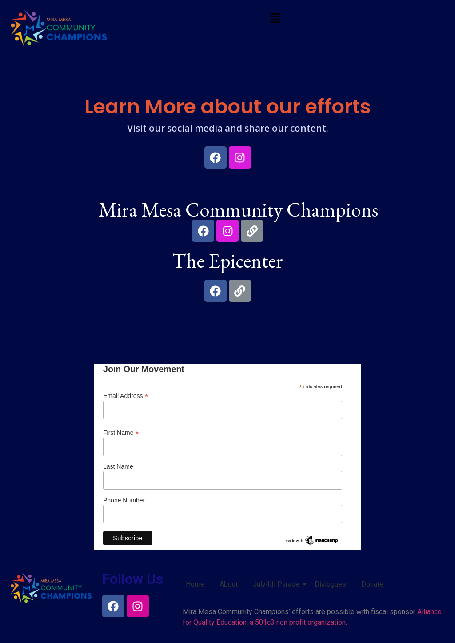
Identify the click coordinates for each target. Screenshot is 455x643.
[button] (275, 18)
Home (195, 584)
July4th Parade (278, 584)
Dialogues (330, 584)
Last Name (118, 466)
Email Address (125, 395)
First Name (121, 432)
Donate (372, 584)
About (229, 584)
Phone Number (124, 500)
